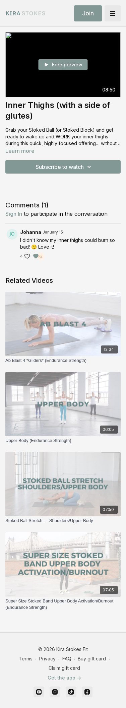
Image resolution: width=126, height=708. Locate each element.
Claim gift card (64, 668)
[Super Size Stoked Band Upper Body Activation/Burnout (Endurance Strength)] (63, 604)
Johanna (30, 232)
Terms (26, 658)
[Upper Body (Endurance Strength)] (63, 440)
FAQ (66, 658)
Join (88, 13)
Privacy (47, 658)
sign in (13, 213)
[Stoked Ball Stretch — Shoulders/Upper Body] (63, 520)
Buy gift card (92, 658)
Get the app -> (64, 678)
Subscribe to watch (64, 167)
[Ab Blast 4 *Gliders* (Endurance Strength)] (63, 360)
